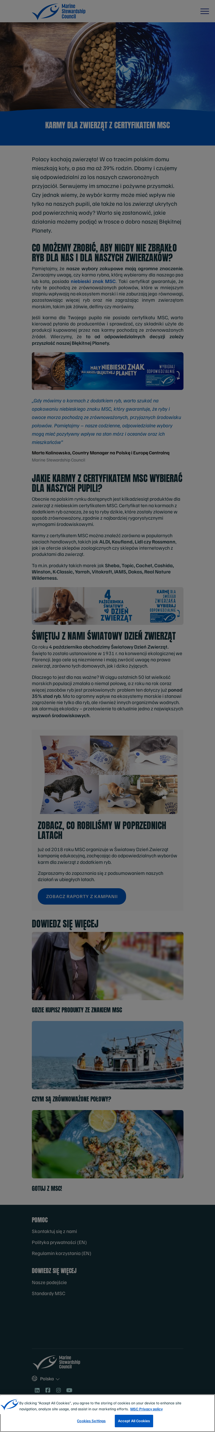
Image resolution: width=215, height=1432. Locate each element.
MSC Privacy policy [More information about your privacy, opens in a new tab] (146, 1408)
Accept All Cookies (134, 1420)
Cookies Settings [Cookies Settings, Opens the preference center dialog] (91, 1420)
